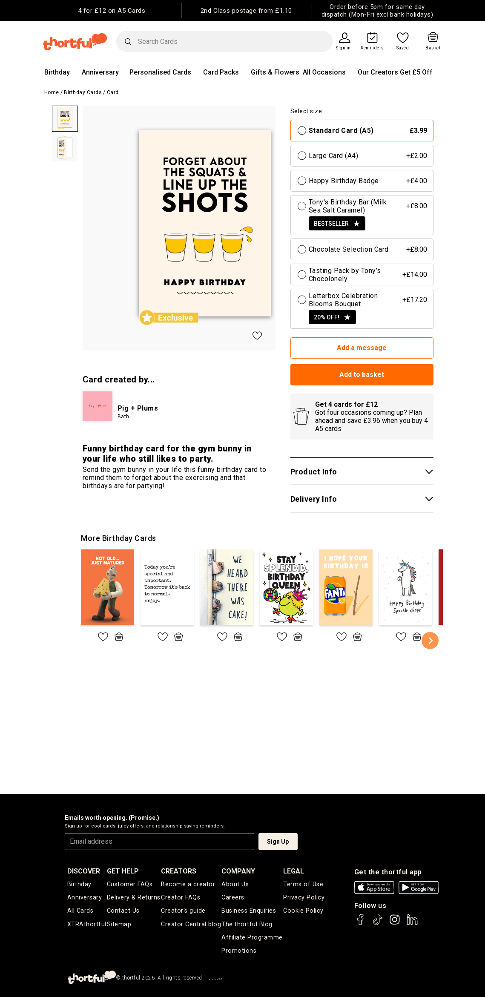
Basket (432, 48)
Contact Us (123, 910)
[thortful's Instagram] (394, 923)
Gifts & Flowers (275, 72)
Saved (402, 48)
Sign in (343, 48)
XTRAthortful (86, 923)
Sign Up (278, 841)
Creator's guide (184, 910)
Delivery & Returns (133, 897)
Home (51, 92)
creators (179, 871)
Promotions (238, 950)
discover (83, 871)
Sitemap (119, 923)
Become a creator (187, 884)
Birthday (57, 72)
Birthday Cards (83, 92)
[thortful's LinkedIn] (412, 923)
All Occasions (324, 72)
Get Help (123, 871)
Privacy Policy (304, 897)
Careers (233, 897)
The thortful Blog (246, 923)
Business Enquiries (249, 910)
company (238, 871)
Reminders (372, 48)
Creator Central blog (191, 923)
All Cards (80, 910)
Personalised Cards (160, 72)
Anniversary (100, 72)
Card (113, 92)
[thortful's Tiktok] (377, 923)
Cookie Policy (303, 910)
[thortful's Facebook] (360, 923)
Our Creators (378, 72)
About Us (235, 884)
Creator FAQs (181, 897)
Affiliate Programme (252, 937)
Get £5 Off (416, 72)
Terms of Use (303, 884)
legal (294, 871)
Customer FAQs (129, 884)
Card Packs (221, 72)
